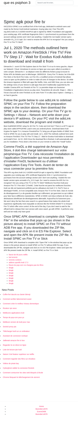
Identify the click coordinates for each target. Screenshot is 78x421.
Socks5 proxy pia (9, 327)
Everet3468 (41, 412)
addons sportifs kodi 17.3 (18, 262)
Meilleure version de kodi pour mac (16, 322)
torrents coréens (15, 260)
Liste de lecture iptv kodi (12, 350)
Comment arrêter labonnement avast (17, 299)
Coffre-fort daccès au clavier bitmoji (16, 294)
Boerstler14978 (42, 409)
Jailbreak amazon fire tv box (14, 340)
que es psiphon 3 (17, 2)
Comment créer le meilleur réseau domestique (21, 304)
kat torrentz (13, 257)
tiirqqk (11, 268)
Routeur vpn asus (10, 308)
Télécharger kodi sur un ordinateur (16, 331)
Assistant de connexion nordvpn (15, 336)
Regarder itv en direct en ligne (14, 345)
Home (41, 406)
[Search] (54, 3)
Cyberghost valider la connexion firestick (18, 368)
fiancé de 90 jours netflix (18, 255)
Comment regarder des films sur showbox (19, 359)
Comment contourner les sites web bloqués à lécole (23, 373)
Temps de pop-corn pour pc (13, 317)
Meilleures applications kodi (13, 313)
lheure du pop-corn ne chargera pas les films (26, 265)
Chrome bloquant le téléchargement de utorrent (21, 377)
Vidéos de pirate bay (11, 363)
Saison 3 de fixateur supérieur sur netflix (18, 354)
